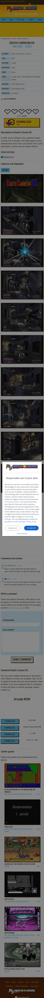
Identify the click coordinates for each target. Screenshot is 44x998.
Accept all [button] (31, 528)
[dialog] (22, 499)
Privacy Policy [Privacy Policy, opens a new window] (31, 521)
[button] (22, 533)
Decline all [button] (13, 528)
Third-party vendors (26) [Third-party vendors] (14, 502)
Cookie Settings (19, 521)
